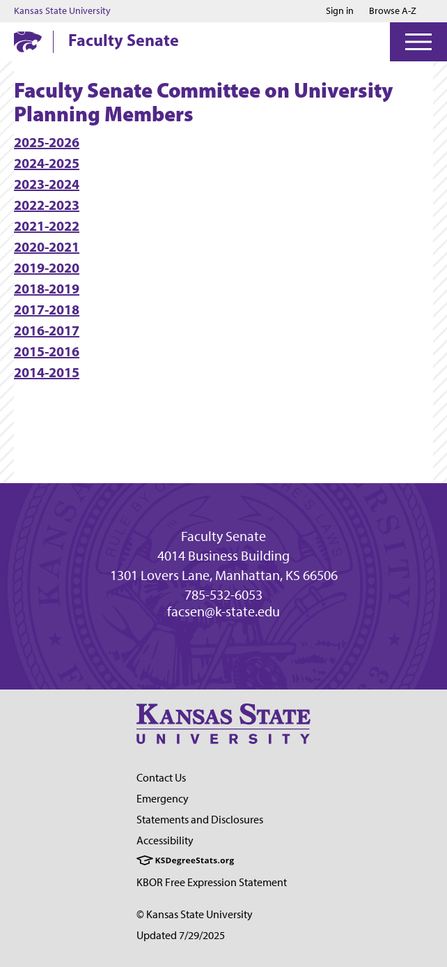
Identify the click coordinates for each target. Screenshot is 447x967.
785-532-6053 (223, 594)
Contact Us (161, 777)
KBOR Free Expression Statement (211, 882)
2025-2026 (46, 142)
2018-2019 (46, 288)
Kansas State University (62, 11)
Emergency (162, 798)
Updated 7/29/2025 (180, 935)
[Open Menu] (418, 41)
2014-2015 (46, 372)
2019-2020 (46, 267)
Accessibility (165, 840)
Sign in (340, 11)
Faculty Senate (123, 39)
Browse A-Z (392, 11)
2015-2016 (46, 351)
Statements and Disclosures (199, 819)
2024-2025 (46, 163)
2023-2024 (46, 183)
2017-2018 (46, 309)
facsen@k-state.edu (223, 611)
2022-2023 (46, 204)
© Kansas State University (194, 914)
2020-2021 (46, 246)
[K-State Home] (28, 41)
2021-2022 (46, 225)
